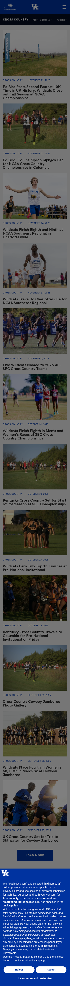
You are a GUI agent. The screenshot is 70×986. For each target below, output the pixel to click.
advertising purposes (15, 927)
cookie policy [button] (10, 905)
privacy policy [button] (11, 890)
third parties (10, 912)
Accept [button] (51, 969)
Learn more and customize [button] (35, 978)
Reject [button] (19, 969)
